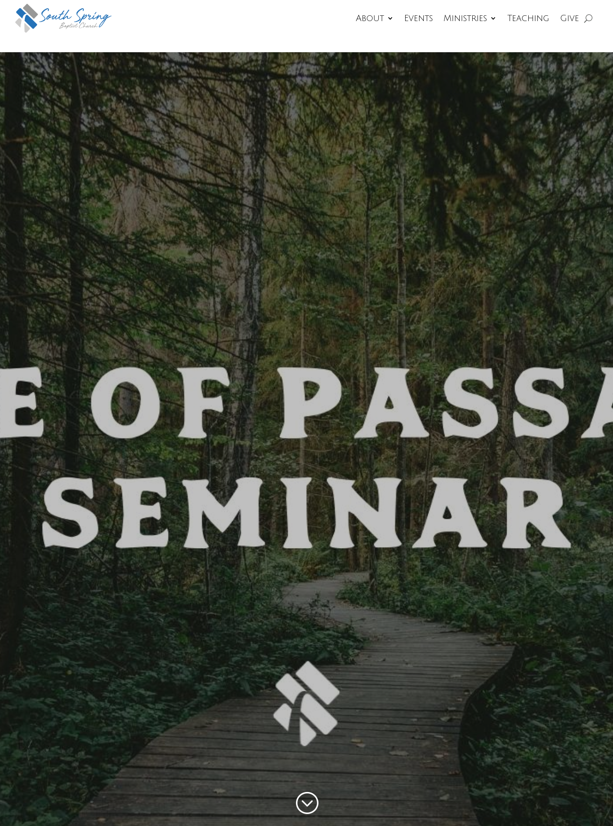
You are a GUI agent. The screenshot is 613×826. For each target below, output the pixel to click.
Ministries (465, 18)
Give (569, 18)
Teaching (528, 18)
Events (418, 18)
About (370, 18)
